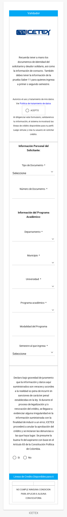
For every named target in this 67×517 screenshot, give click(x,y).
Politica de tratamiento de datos (35, 103)
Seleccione (19, 173)
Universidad (33, 279)
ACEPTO (35, 110)
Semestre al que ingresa (33, 345)
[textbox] (33, 197)
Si (19, 457)
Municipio (33, 255)
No (29, 457)
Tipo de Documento (33, 165)
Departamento (33, 231)
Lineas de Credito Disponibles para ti (34, 476)
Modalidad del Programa (33, 326)
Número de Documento (33, 189)
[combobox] (33, 173)
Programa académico (34, 302)
